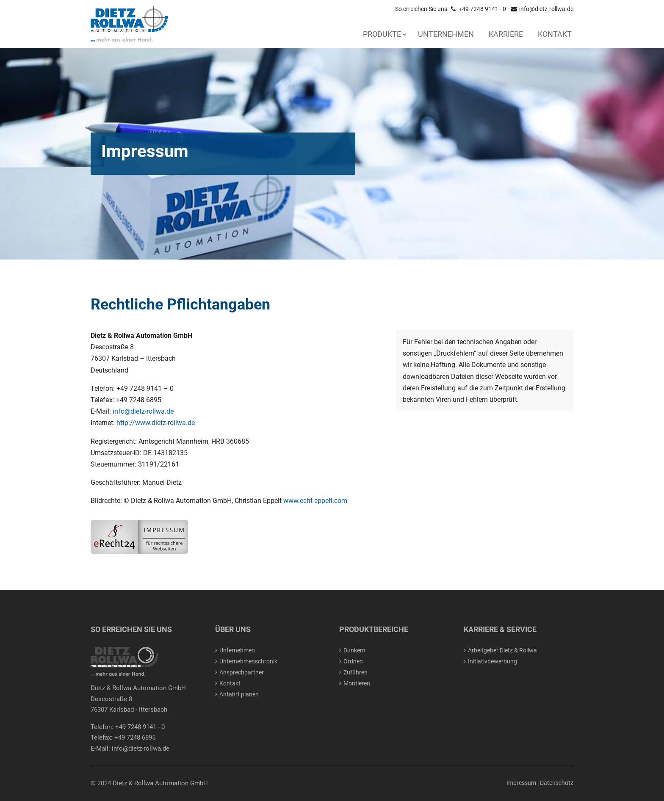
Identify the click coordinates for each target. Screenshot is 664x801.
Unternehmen (446, 34)
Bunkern (354, 650)
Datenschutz (556, 782)
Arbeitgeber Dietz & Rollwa (502, 650)
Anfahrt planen (239, 694)
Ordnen (353, 661)
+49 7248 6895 (134, 737)
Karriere (506, 34)
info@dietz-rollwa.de (541, 9)
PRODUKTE (382, 34)
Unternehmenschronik (248, 661)
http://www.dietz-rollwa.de (155, 423)
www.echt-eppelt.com (315, 501)
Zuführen (355, 672)
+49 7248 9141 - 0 (478, 9)
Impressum (521, 782)
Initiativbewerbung (492, 661)
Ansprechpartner (241, 672)
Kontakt (555, 34)
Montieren (356, 683)
